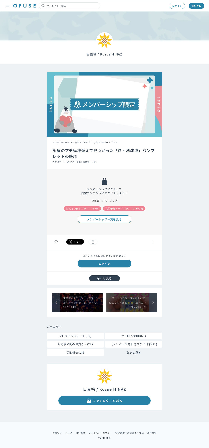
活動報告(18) (75, 352)
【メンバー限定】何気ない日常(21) (133, 344)
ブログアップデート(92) (75, 336)
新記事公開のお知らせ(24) (75, 344)
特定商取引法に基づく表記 (129, 432)
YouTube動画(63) (133, 336)
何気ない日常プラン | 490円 (82, 208)
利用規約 (80, 432)
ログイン (177, 5)
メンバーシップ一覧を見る (104, 219)
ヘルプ (68, 432)
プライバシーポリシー (100, 432)
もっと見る (104, 278)
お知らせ (57, 432)
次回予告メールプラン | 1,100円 (124, 208)
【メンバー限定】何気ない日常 (81, 161)
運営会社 (152, 432)
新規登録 (197, 5)
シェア (75, 242)
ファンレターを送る (104, 400)
